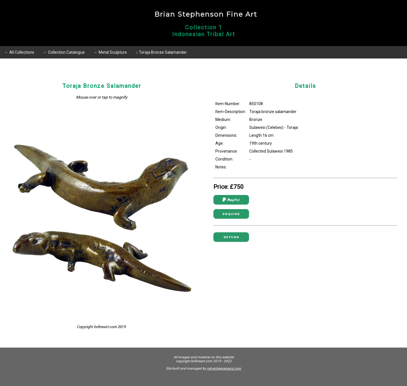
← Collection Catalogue (64, 52)
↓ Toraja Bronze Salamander (161, 52)
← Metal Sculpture (110, 52)
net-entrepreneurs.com (224, 368)
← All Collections (19, 52)
